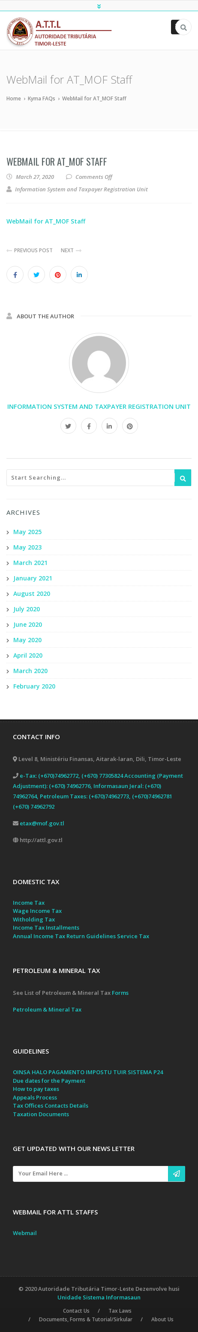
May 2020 (27, 640)
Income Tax (29, 902)
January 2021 (32, 578)
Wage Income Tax (37, 911)
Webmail (25, 1233)
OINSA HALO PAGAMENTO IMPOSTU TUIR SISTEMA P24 (88, 1072)
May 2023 (27, 547)
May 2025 (27, 532)
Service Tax (133, 936)
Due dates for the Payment (49, 1080)
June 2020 (27, 624)
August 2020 (31, 593)
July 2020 (26, 609)
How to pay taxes (36, 1089)
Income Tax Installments (46, 928)
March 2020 (30, 671)
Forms (120, 993)
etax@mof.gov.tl (42, 823)
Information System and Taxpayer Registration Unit (99, 406)
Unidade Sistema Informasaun (99, 1297)
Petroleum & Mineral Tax (47, 1010)
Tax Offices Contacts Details (50, 1106)
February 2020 (34, 686)
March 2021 (30, 563)
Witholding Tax (34, 919)
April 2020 (27, 655)
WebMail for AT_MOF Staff (56, 161)
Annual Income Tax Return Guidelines (64, 936)
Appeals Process (35, 1097)
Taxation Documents (41, 1114)
